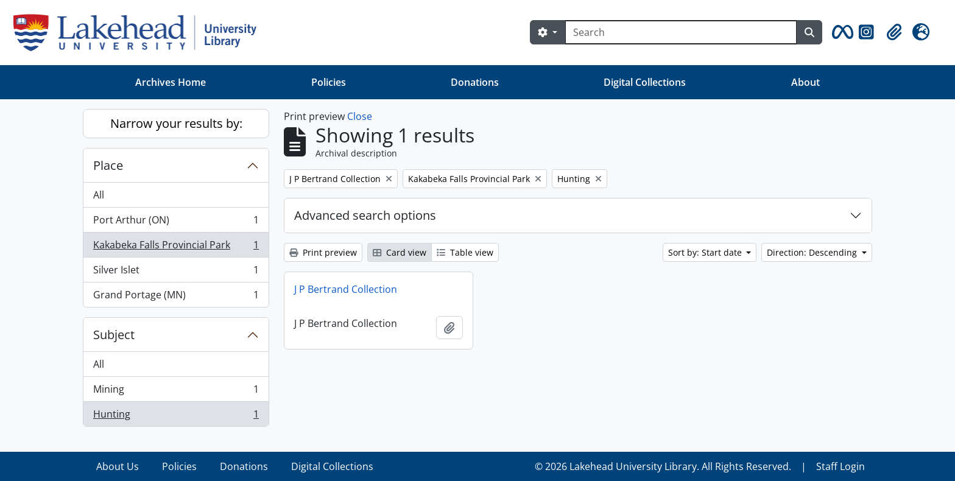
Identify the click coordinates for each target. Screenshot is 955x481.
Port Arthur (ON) (176, 222)
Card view (399, 252)
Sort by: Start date (706, 252)
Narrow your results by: (176, 123)
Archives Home (170, 82)
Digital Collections (645, 82)
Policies (328, 82)
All (98, 195)
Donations (475, 82)
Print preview (323, 252)
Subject (114, 334)
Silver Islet (176, 272)
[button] (840, 32)
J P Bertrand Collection (345, 289)
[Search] (681, 32)
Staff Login (840, 466)
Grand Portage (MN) (176, 297)
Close (359, 116)
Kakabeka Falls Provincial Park (176, 247)
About (805, 82)
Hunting (176, 416)
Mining (176, 392)
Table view (465, 252)
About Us (117, 466)
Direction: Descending (813, 252)
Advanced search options (365, 215)
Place (108, 165)
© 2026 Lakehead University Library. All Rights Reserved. (663, 466)
